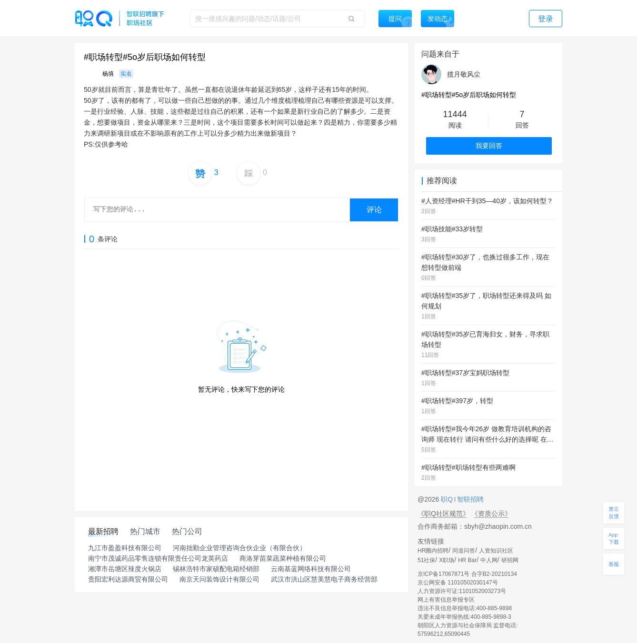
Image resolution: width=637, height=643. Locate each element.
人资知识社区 (496, 550)
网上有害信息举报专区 (446, 599)
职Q (448, 499)
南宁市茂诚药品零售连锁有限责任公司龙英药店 (158, 558)
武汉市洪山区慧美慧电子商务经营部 (324, 579)
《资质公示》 (491, 513)
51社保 (426, 560)
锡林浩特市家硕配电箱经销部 (216, 568)
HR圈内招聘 (433, 550)
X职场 (446, 560)
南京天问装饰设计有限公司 (219, 579)
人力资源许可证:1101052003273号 (462, 591)
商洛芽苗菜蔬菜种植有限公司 (282, 558)
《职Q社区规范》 (443, 513)
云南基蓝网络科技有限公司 (311, 568)
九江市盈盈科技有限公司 (124, 547)
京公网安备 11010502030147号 (458, 582)
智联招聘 (469, 499)
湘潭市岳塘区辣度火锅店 (124, 568)
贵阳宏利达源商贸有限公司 (128, 579)
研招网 (509, 560)
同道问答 (463, 550)
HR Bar (467, 560)
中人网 (489, 560)
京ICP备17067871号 (443, 574)
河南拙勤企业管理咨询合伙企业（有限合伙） (239, 547)
